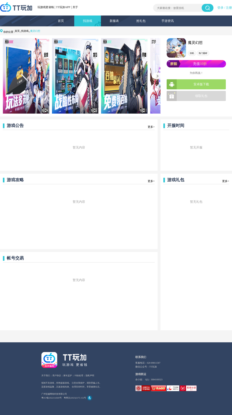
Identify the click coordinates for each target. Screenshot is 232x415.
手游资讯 (167, 20)
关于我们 (45, 375)
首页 (61, 20)
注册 (229, 7)
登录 (220, 7)
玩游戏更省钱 (46, 7)
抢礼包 (141, 20)
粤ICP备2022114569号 (51, 398)
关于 (75, 7)
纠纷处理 (79, 375)
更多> (151, 126)
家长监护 (67, 375)
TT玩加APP (63, 7)
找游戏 (87, 20)
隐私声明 (90, 375)
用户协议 (56, 375)
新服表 (114, 20)
